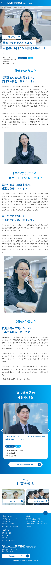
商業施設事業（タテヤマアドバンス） (37, 524)
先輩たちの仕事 (6, 533)
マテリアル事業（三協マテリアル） (37, 521)
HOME (3, 7)
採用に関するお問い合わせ (9, 550)
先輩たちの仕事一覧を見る (25, 464)
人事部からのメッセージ (9, 519)
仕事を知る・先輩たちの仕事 (14, 7)
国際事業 (28, 526)
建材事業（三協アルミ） (33, 519)
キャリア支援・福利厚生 (9, 540)
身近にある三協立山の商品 (10, 526)
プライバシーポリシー (8, 552)
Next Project (5, 535)
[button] (48, 431)
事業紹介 (29, 516)
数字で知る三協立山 (8, 524)
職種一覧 (4, 538)
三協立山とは (6, 521)
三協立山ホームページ (15, 556)
